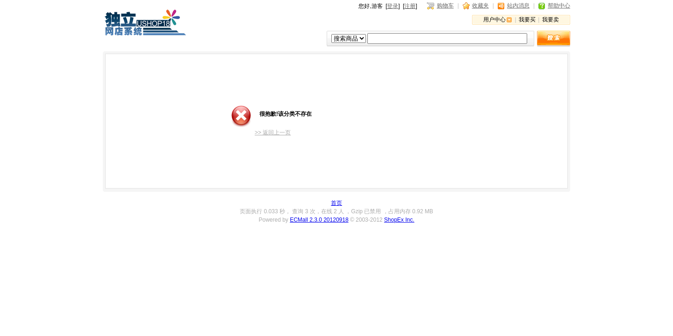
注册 (409, 6)
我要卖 (550, 19)
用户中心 (494, 19)
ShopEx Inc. (399, 220)
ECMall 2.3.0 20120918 (319, 220)
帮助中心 (559, 5)
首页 (336, 203)
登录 (392, 6)
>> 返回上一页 (273, 132)
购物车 (445, 5)
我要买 (527, 19)
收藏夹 (480, 5)
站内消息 (518, 5)
